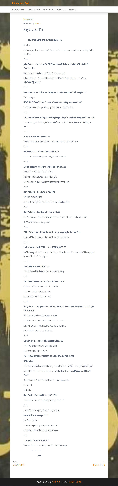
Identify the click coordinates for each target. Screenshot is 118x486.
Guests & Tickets (34, 10)
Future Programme (18, 10)
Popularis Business (74, 481)
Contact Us (61, 10)
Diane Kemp (38, 24)
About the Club (48, 10)
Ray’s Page (71, 10)
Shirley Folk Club (20, 3)
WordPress (56, 481)
